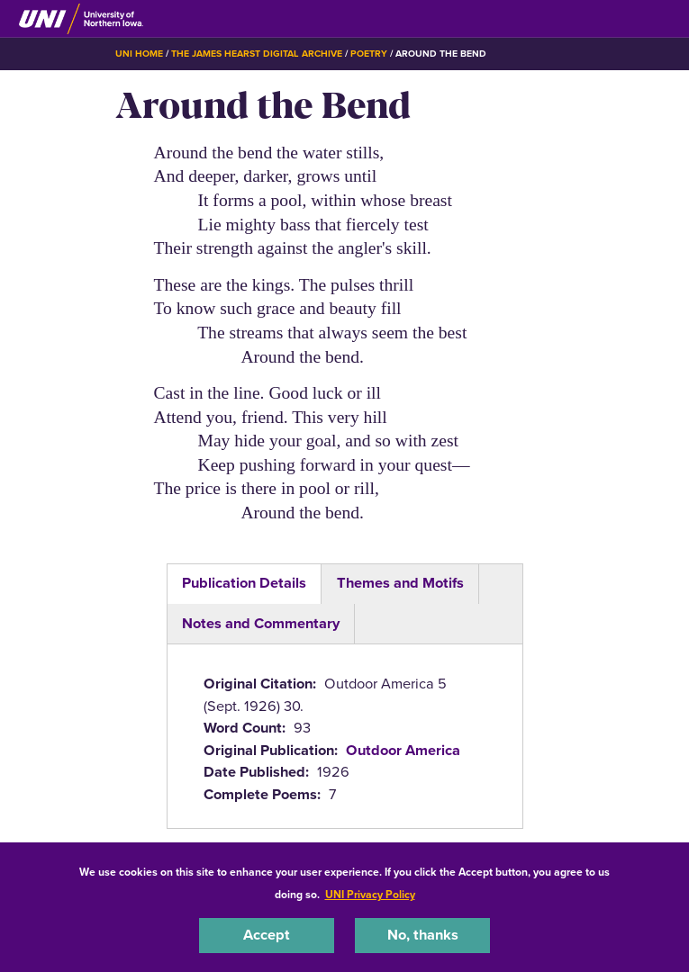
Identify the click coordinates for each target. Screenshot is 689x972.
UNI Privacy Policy (370, 894)
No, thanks (422, 934)
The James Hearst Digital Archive (256, 53)
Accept (266, 934)
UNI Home (139, 53)
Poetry (368, 53)
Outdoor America (403, 750)
